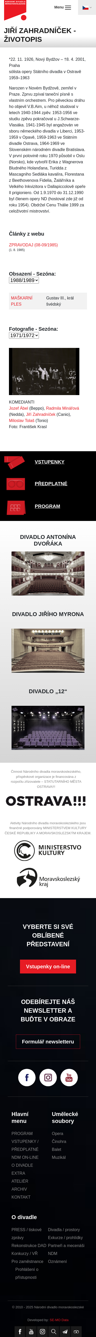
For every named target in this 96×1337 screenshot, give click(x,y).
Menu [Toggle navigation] (62, 7)
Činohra (59, 1141)
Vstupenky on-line (48, 966)
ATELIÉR (20, 1181)
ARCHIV (19, 1189)
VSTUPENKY (50, 462)
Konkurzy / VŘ (25, 1253)
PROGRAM (47, 506)
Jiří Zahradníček (41, 414)
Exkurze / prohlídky (65, 1237)
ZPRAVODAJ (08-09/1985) (33, 245)
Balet (56, 1149)
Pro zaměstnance (28, 1261)
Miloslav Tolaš (21, 420)
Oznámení (57, 1261)
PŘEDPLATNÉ (51, 483)
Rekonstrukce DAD (29, 1245)
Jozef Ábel (18, 408)
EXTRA (18, 1173)
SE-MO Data (59, 1320)
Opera (57, 1133)
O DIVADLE (22, 1165)
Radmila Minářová (62, 408)
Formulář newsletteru (48, 1041)
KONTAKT (21, 1197)
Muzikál (59, 1157)
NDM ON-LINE (25, 1157)
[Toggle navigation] (87, 7)
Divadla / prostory (64, 1230)
